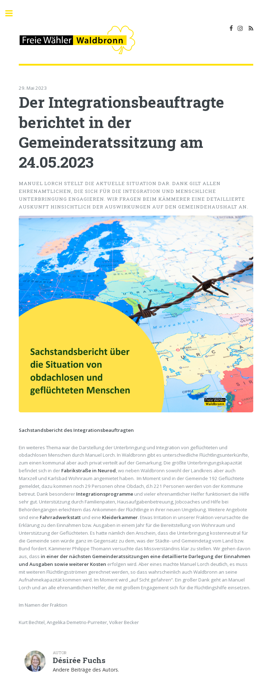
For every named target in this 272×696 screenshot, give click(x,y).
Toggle (13, 13)
